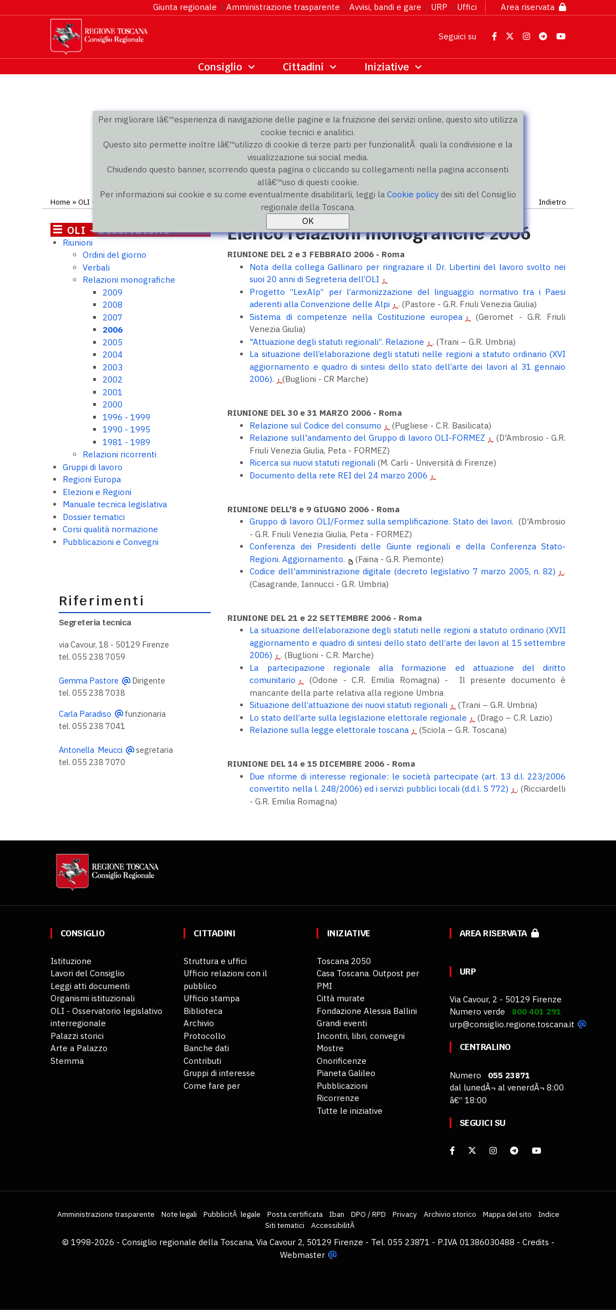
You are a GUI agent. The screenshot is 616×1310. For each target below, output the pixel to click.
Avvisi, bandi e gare (385, 7)
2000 (113, 404)
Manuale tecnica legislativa (115, 504)
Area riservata (533, 7)
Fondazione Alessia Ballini (367, 1011)
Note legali (179, 1214)
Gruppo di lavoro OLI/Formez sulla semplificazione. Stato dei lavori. (381, 521)
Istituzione (70, 961)
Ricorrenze (338, 1098)
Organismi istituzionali (92, 998)
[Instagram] (493, 1150)
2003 (113, 367)
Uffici (467, 7)
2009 (113, 292)
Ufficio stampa (212, 998)
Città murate (341, 998)
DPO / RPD (368, 1214)
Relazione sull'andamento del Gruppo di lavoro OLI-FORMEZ (367, 437)
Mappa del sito (507, 1214)
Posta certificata (295, 1214)
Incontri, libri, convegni (361, 1036)
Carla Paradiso (85, 713)
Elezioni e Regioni (97, 492)
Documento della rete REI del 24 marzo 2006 (338, 475)
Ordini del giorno (114, 254)
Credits (535, 1242)
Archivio (199, 1023)
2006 (113, 329)
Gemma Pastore (89, 680)
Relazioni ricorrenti (119, 454)
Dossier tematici (94, 517)
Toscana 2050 (344, 961)
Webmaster (302, 1255)
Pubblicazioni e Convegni (111, 542)
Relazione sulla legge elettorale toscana (329, 730)
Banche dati (206, 1048)
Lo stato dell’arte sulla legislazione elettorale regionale (358, 717)
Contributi (202, 1061)
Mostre (330, 1048)
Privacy (405, 1214)
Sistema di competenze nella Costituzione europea (356, 317)
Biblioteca (203, 1011)
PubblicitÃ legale (232, 1214)
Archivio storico (450, 1214)
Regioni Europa (92, 479)
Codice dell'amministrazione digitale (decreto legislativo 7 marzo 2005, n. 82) (403, 571)
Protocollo (205, 1036)
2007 (113, 317)
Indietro (552, 202)
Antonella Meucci (91, 750)
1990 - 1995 (126, 429)
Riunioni (78, 242)
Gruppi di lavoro (93, 467)
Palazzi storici (77, 1036)
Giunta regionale (185, 7)
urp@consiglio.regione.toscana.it (512, 1024)
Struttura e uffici (215, 961)
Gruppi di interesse (219, 1073)
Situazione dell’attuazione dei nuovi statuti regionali (348, 705)
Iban (336, 1214)
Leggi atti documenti (90, 986)
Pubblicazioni (342, 1085)
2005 (113, 342)
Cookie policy (413, 194)
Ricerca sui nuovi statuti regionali (312, 462)
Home (60, 202)
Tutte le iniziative (350, 1110)
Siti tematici (284, 1225)
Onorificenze (341, 1061)
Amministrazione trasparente (283, 7)
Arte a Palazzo (79, 1048)
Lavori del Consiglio (87, 973)
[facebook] (452, 1150)
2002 (113, 379)
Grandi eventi (342, 1023)
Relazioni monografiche (129, 279)
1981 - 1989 (126, 442)
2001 (113, 392)
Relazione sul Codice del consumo (315, 425)
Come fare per (212, 1085)
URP (439, 7)
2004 (113, 354)
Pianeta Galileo (346, 1073)
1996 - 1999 (126, 417)
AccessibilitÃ (334, 1225)
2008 (113, 304)
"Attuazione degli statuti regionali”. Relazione (337, 342)
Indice (548, 1214)
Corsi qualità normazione (110, 529)
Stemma (67, 1061)
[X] (472, 1150)
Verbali (96, 267)
